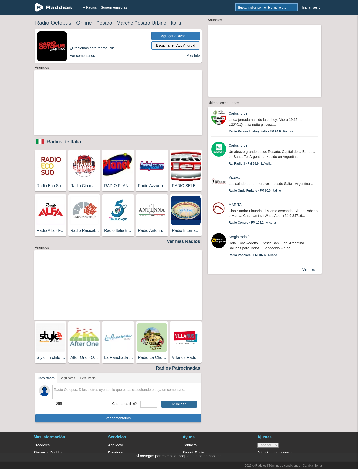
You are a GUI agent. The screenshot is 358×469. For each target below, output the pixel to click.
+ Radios (90, 7)
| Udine (255, 190)
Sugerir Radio (193, 453)
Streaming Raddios (48, 453)
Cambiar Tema (312, 465)
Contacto (190, 445)
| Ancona (252, 222)
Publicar (179, 404)
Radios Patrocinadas (178, 368)
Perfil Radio (88, 378)
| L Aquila (250, 163)
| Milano (253, 255)
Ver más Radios (183, 241)
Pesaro (104, 23)
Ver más (308, 269)
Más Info (193, 55)
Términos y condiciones (284, 465)
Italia (176, 23)
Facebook (115, 453)
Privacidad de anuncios (275, 453)
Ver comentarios (118, 418)
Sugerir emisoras (114, 7)
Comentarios (46, 378)
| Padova (261, 131)
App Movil (115, 445)
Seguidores (67, 378)
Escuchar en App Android (175, 45)
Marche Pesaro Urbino (141, 23)
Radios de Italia (64, 141)
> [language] (268, 445)
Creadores (42, 445)
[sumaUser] (148, 404)
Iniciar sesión (312, 7)
